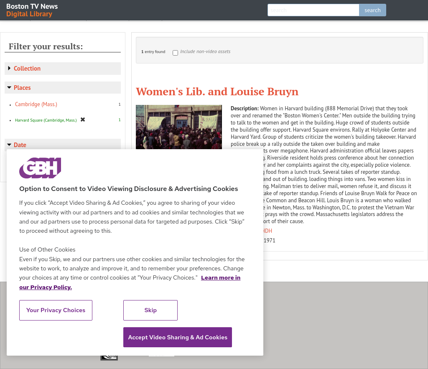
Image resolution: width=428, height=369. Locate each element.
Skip (151, 310)
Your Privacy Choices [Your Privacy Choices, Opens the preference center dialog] (56, 310)
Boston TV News (32, 9)
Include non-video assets (205, 51)
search (372, 10)
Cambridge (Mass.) (36, 104)
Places (22, 88)
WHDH (265, 230)
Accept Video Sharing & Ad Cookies (177, 337)
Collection (27, 68)
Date (20, 145)
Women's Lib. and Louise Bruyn (217, 91)
